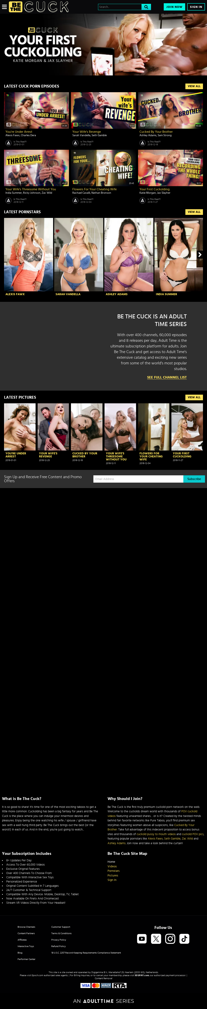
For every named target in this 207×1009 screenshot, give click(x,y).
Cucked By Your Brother (156, 131)
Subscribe (194, 479)
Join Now (174, 6)
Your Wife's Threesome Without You (30, 189)
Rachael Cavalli (81, 192)
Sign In (196, 6)
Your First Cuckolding (154, 189)
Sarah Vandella (81, 135)
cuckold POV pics (193, 834)
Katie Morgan (147, 192)
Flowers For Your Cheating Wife (94, 189)
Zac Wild (47, 192)
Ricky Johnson (31, 192)
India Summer (13, 192)
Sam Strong (165, 135)
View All (194, 86)
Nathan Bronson (101, 192)
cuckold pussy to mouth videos (156, 834)
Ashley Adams (147, 135)
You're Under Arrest (18, 131)
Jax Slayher (163, 192)
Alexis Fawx (12, 135)
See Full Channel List (167, 377)
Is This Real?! (20, 141)
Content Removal (103, 978)
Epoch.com (37, 975)
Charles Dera (28, 135)
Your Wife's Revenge (86, 131)
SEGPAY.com (142, 975)
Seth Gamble (99, 135)
